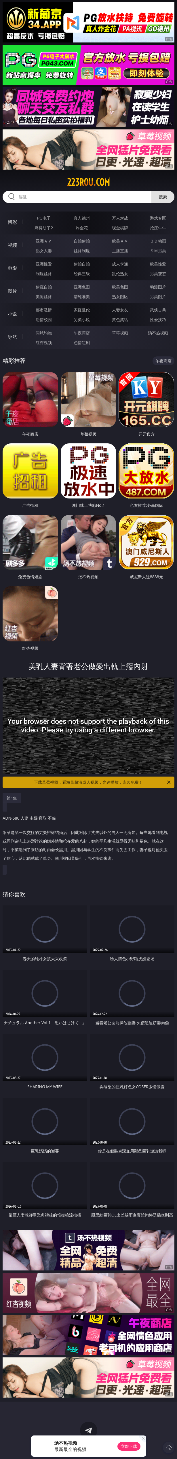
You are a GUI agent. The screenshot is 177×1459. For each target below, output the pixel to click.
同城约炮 (44, 332)
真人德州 (82, 218)
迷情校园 (44, 319)
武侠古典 (158, 310)
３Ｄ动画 (158, 241)
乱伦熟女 (120, 273)
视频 (12, 245)
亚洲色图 (82, 287)
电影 (12, 268)
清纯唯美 (82, 296)
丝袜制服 (82, 250)
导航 (12, 337)
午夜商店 (82, 332)
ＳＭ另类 (158, 250)
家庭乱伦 (82, 310)
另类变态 (158, 273)
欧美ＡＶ (120, 241)
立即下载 (129, 1446)
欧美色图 (120, 287)
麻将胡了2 (44, 227)
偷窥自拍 (44, 287)
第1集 (12, 798)
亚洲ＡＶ (44, 241)
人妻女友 (120, 310)
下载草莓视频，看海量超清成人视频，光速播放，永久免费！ (102, 782)
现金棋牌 (120, 227)
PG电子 (44, 218)
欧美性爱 (158, 264)
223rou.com (88, 182)
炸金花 (82, 227)
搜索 (163, 196)
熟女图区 (120, 296)
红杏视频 (44, 342)
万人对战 (120, 218)
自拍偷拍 (82, 241)
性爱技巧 (158, 319)
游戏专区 (158, 218)
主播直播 (120, 250)
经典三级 (82, 273)
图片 (12, 291)
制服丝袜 (44, 273)
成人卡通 (120, 264)
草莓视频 (120, 332)
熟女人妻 (44, 250)
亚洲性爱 (44, 264)
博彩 (12, 222)
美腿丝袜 (44, 296)
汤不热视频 (158, 332)
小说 (12, 314)
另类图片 (158, 296)
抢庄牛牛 (158, 227)
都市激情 (44, 310)
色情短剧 (82, 342)
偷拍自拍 (82, 264)
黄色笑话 (120, 319)
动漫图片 (158, 287)
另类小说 (82, 319)
